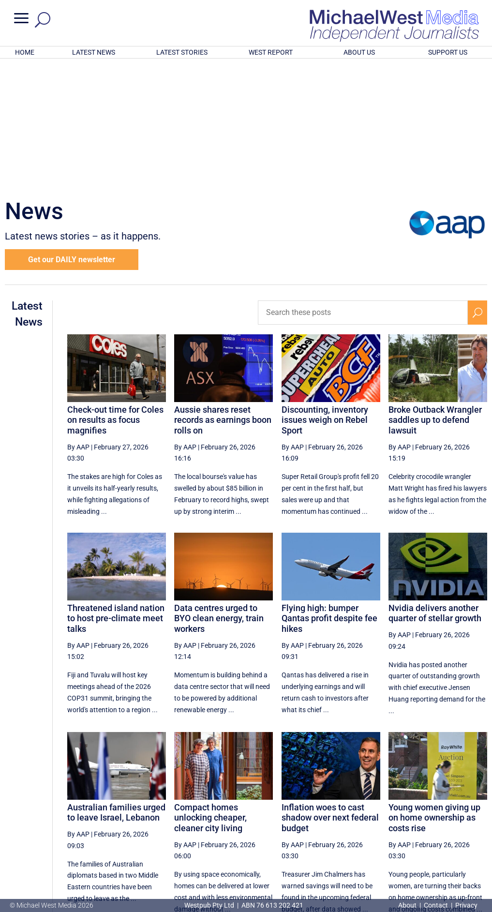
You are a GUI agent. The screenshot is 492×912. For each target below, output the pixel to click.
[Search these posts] (363, 186)
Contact (436, 905)
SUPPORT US (447, 52)
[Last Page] (476, 822)
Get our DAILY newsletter (71, 132)
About (408, 905)
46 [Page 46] (359, 823)
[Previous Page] (263, 822)
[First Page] (241, 822)
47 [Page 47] (384, 823)
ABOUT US (359, 52)
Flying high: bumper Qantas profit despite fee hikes (329, 491)
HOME (24, 52)
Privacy (466, 905)
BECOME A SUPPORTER (443, 854)
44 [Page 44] (310, 823)
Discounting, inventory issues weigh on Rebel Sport (325, 293)
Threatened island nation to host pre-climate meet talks (115, 491)
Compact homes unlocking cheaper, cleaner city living (210, 690)
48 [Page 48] (408, 823)
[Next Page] (455, 822)
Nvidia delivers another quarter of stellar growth (434, 486)
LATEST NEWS (93, 52)
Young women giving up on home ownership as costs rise (434, 690)
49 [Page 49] (432, 823)
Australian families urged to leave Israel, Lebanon (116, 685)
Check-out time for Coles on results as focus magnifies (115, 293)
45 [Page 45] (334, 823)
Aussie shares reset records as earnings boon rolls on (222, 293)
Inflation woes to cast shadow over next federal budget (330, 690)
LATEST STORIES (182, 52)
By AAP (78, 320)
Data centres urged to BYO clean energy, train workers (219, 491)
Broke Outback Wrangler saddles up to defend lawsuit (435, 293)
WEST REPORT (271, 52)
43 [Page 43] (285, 823)
